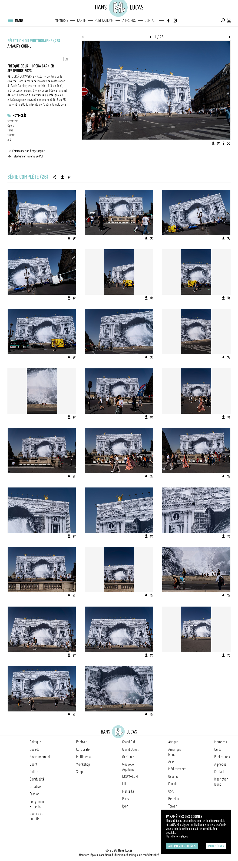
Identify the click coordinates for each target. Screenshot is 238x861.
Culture (35, 771)
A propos (129, 20)
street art (12, 121)
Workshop (83, 764)
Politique (35, 742)
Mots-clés (19, 115)
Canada (172, 783)
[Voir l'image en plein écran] (228, 143)
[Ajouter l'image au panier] (218, 143)
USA (171, 791)
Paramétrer (216, 846)
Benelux (173, 798)
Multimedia (83, 756)
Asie (171, 761)
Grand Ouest (130, 749)
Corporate (83, 749)
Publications (104, 20)
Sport (33, 764)
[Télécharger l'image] (213, 143)
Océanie (173, 776)
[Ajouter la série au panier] (69, 177)
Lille (124, 783)
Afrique (173, 742)
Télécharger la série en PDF (28, 156)
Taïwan (172, 806)
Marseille (128, 791)
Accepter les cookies (181, 846)
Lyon (125, 806)
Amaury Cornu (19, 46)
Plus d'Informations (177, 836)
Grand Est (128, 742)
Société (35, 749)
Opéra (10, 125)
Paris (10, 130)
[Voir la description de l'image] (223, 143)
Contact (151, 20)
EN (66, 59)
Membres (61, 20)
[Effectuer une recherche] (222, 20)
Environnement (40, 756)
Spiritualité (37, 779)
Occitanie (128, 756)
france (11, 135)
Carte (81, 20)
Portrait (81, 742)
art (9, 139)
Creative (35, 786)
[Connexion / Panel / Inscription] (229, 20)
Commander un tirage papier (28, 151)
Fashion (35, 794)
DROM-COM (130, 776)
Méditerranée (177, 769)
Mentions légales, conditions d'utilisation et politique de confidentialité (119, 855)
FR (61, 59)
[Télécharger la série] (62, 177)
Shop (79, 771)
